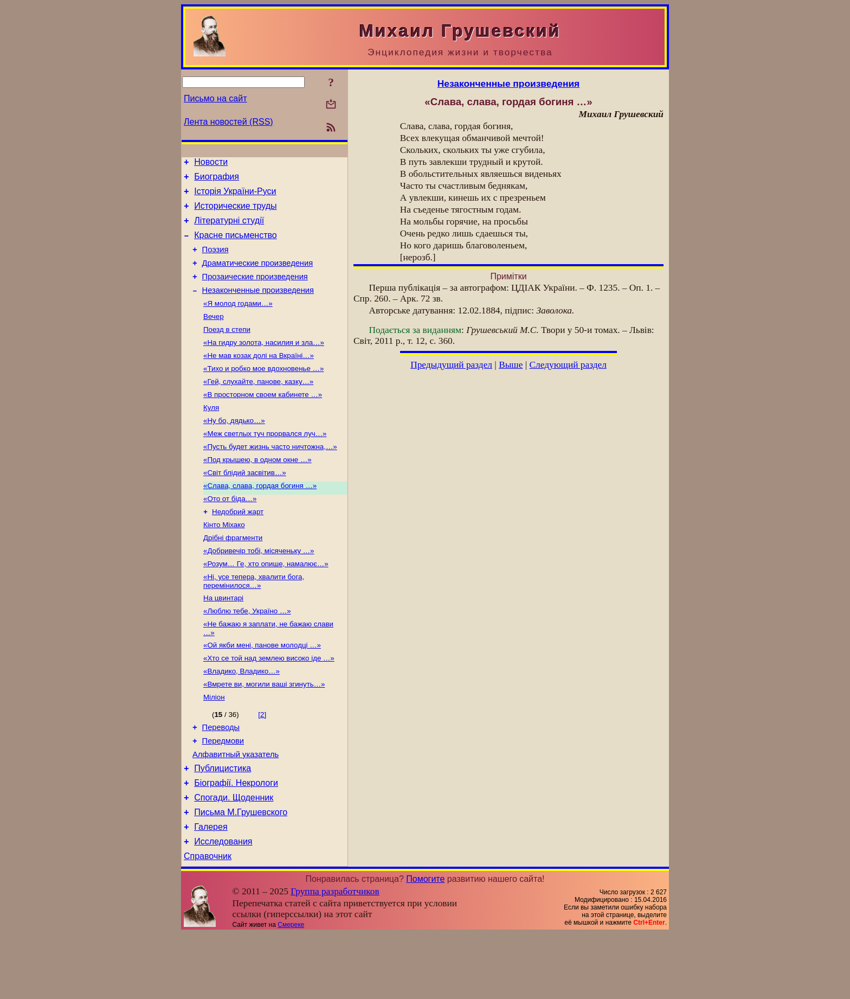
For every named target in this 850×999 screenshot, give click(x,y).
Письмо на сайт (215, 98)
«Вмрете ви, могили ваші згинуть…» (264, 732)
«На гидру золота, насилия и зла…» (263, 363)
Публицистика (222, 823)
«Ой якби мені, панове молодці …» (262, 690)
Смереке (291, 990)
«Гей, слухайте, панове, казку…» (258, 405)
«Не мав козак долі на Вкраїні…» (258, 377)
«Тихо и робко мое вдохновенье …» (263, 391)
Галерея (210, 888)
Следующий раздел (568, 365)
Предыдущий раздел (451, 365)
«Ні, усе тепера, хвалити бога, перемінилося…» (253, 621)
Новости (211, 163)
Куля (211, 434)
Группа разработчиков (335, 956)
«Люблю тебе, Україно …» (247, 653)
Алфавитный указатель (235, 808)
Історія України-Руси (235, 196)
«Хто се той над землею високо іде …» (268, 704)
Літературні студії (229, 228)
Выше (511, 365)
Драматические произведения (257, 276)
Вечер (213, 335)
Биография (216, 179)
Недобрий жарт (237, 546)
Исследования (223, 905)
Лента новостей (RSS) (228, 121)
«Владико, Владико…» (241, 718)
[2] (262, 763)
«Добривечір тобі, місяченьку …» (258, 589)
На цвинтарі (223, 639)
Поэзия (215, 261)
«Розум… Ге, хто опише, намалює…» (266, 603)
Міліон (214, 746)
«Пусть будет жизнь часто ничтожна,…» (270, 476)
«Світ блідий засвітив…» (244, 504)
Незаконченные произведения (258, 306)
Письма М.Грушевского (240, 872)
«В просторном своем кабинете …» (262, 419)
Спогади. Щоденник (233, 856)
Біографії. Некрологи (236, 839)
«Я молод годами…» (238, 321)
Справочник (207, 921)
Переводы (221, 777)
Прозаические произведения (255, 291)
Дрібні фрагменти (232, 575)
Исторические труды (235, 212)
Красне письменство (235, 244)
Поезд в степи (226, 349)
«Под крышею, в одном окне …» (257, 490)
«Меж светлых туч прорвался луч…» (265, 462)
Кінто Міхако (224, 560)
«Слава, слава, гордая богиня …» (260, 518)
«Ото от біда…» (229, 532)
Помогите (425, 944)
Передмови (223, 793)
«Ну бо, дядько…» (234, 448)
